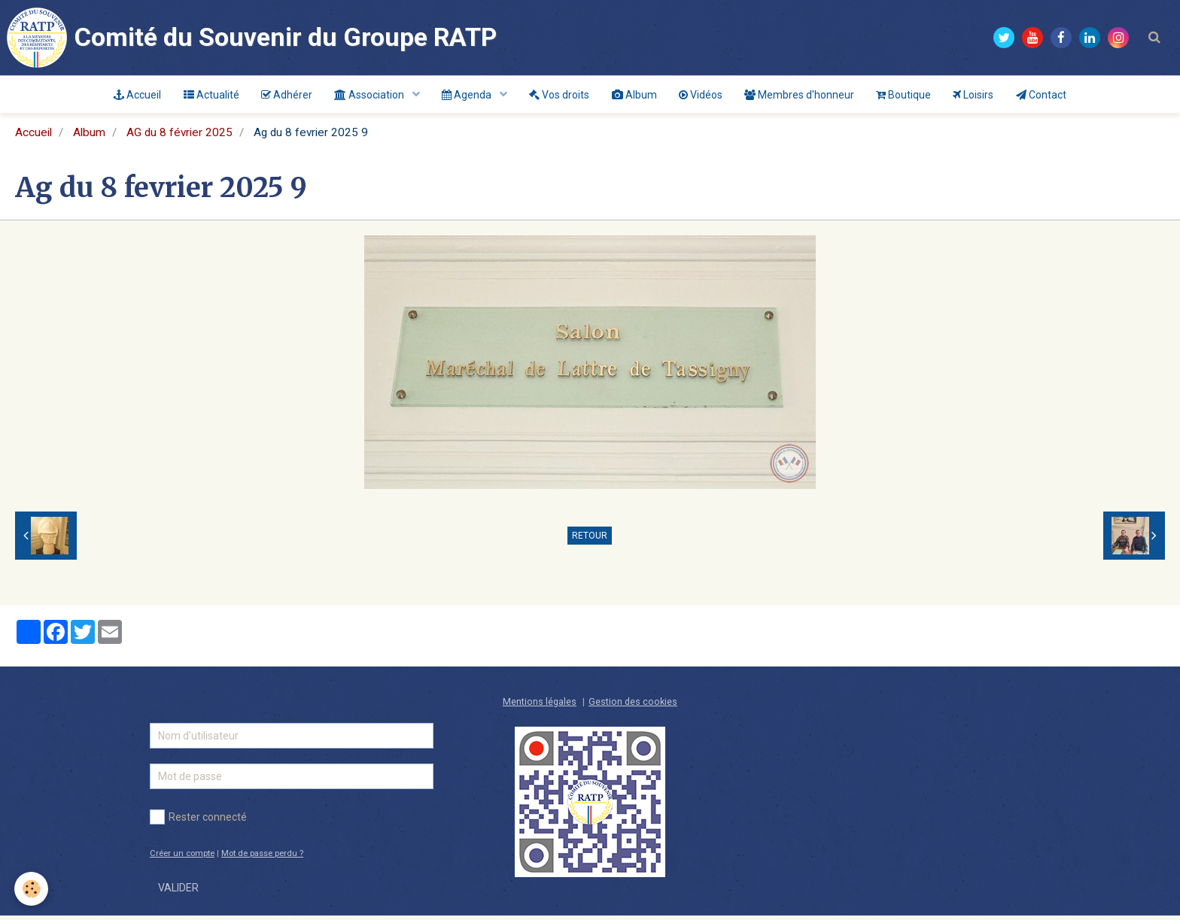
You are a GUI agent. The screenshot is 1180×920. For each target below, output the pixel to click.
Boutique (905, 95)
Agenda (467, 95)
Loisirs (976, 95)
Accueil (134, 95)
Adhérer (284, 95)
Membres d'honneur (801, 95)
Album (634, 95)
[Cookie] (32, 889)
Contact (1044, 95)
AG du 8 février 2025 (179, 137)
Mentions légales (539, 706)
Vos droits (559, 95)
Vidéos (701, 95)
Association (369, 95)
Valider (178, 892)
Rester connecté (198, 821)
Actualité (208, 95)
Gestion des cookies (632, 706)
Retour (589, 540)
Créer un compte (182, 858)
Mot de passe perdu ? (262, 858)
